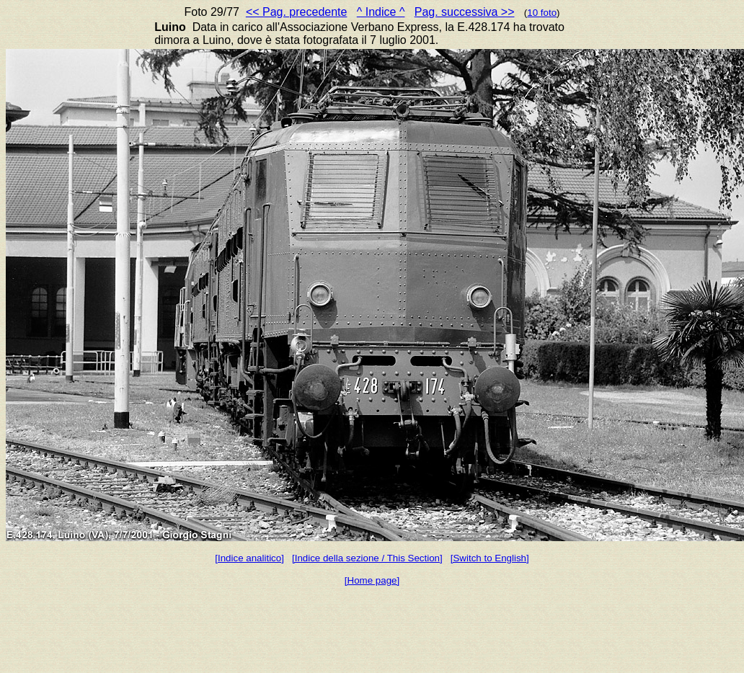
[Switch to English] (490, 558)
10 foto (542, 12)
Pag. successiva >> (465, 12)
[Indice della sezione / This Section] (367, 558)
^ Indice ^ (381, 12)
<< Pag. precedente (296, 12)
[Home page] (372, 580)
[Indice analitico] (249, 558)
